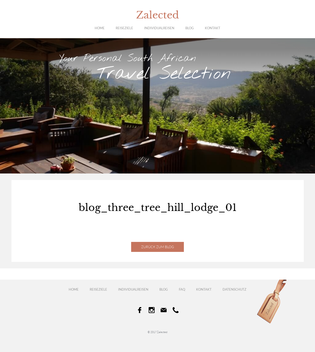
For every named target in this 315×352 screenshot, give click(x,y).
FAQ (182, 289)
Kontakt (212, 28)
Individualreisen (159, 28)
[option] (157, 106)
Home (100, 28)
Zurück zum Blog (157, 247)
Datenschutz (234, 289)
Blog (189, 28)
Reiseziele (124, 28)
